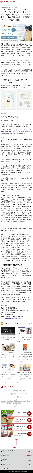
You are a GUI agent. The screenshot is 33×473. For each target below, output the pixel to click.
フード (28, 390)
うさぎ (14, 393)
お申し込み (17, 455)
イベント (4, 400)
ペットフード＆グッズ (9, 7)
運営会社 (17, 460)
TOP (2, 7)
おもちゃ (4, 393)
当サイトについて (17, 451)
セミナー (15, 390)
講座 (15, 400)
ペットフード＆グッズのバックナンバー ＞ (10, 382)
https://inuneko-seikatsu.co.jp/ (13, 318)
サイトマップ (25, 468)
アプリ (3, 397)
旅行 (26, 393)
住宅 (25, 400)
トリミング (9, 400)
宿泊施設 (9, 403)
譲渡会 (19, 403)
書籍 (22, 393)
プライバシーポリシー (8, 468)
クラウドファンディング (7, 406)
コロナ (3, 390)
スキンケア (25, 397)
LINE (7, 397)
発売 (20, 397)
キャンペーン (22, 390)
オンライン (8, 390)
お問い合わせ (17, 464)
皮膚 (11, 397)
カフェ (14, 403)
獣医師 (15, 397)
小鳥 (19, 393)
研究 (28, 400)
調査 (15, 406)
